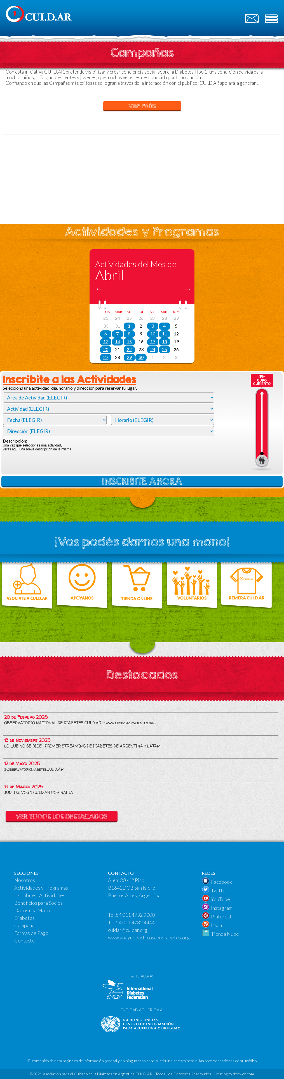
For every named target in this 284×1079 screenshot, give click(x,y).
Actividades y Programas (41, 888)
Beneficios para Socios (38, 903)
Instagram (222, 908)
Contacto (24, 940)
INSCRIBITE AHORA (142, 481)
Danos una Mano (32, 910)
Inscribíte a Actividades (39, 895)
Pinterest (221, 916)
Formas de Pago (31, 933)
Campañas (25, 925)
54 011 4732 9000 (135, 915)
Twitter (219, 890)
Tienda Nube (225, 934)
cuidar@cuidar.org (127, 930)
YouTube (220, 899)
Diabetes (24, 918)
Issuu (216, 925)
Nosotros (24, 880)
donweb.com (243, 1073)
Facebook (221, 882)
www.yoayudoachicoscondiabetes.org (149, 937)
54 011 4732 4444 (135, 922)
